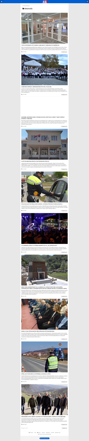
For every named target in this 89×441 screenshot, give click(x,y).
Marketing (48, 432)
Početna (31, 432)
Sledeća (64, 428)
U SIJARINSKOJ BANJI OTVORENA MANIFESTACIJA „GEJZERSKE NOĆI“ (39, 245)
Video (39, 432)
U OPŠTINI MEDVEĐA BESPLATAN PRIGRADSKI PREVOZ (35, 161)
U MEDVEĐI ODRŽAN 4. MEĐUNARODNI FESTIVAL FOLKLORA (36, 86)
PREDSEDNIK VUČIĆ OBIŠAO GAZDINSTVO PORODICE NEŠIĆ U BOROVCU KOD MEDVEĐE (43, 416)
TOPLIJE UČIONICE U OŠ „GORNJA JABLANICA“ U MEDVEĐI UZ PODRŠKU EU (40, 45)
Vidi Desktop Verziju (45, 438)
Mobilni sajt (57, 432)
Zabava (43, 432)
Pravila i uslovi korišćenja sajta (44, 434)
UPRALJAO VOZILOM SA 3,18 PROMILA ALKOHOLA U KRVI (36, 374)
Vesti (35, 432)
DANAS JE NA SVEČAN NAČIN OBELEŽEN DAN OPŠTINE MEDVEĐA (37, 331)
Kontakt (52, 432)
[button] (1, 1)
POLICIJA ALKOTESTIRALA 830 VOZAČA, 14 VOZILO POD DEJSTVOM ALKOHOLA (41, 204)
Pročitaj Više (64, 94)
